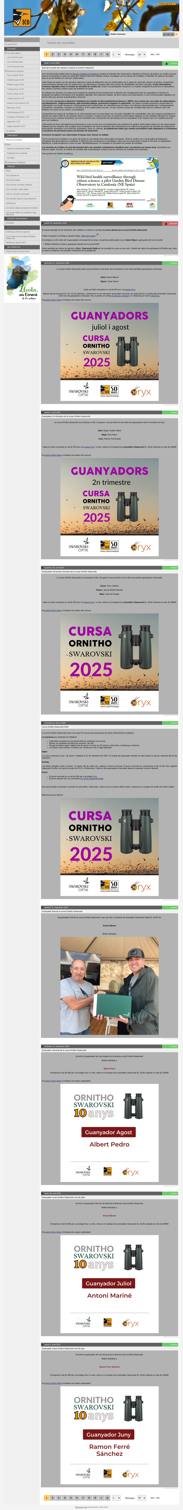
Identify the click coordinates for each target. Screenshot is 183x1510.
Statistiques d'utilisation (15, 162)
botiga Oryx (130, 289)
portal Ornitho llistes (52, 300)
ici (72, 153)
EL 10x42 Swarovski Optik (92, 778)
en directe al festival (120, 296)
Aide (7, 144)
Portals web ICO (165, 4)
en (172, 34)
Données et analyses (14, 71)
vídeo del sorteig (90, 236)
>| (107, 54)
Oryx (95, 776)
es (168, 34)
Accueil (8, 40)
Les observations (12, 53)
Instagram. (155, 296)
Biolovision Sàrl (81, 1507)
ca (164, 34)
